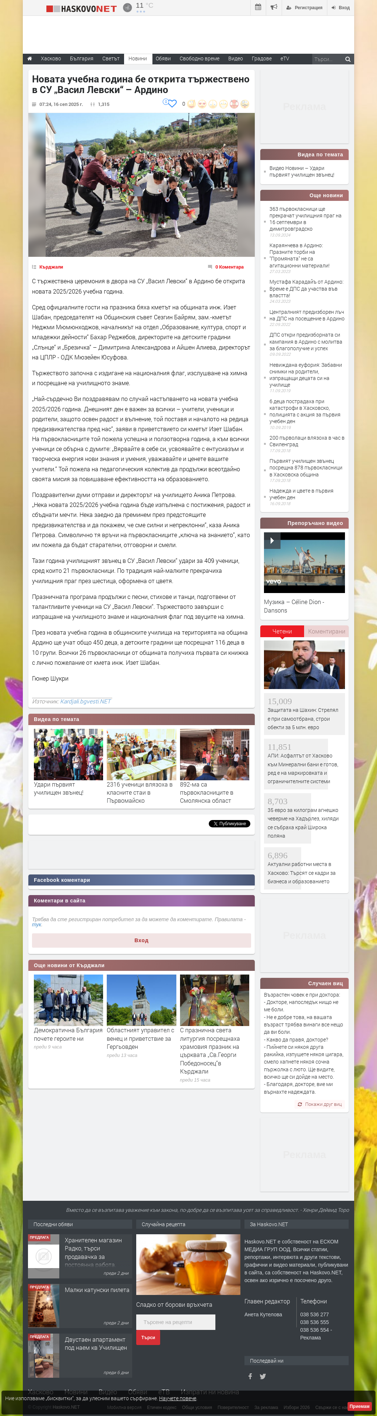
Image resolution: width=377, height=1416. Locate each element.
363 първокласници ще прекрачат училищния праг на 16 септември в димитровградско (305, 219)
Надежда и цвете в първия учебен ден (301, 494)
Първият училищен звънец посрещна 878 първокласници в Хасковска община (305, 467)
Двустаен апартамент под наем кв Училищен (96, 1343)
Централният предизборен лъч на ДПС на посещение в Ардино (307, 315)
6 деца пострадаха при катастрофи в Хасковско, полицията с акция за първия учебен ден (305, 411)
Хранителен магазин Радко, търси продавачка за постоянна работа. (93, 1252)
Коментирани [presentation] (326, 631)
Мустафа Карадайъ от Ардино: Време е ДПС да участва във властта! (306, 288)
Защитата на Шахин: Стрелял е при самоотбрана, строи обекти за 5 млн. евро (303, 718)
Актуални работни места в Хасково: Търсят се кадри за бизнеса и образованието (302, 872)
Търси (148, 1337)
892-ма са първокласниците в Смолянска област (206, 792)
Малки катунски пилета (97, 1289)
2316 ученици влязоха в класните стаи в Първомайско (140, 792)
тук (36, 924)
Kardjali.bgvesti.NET (85, 701)
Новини (137, 58)
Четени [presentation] (282, 631)
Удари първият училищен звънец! (59, 788)
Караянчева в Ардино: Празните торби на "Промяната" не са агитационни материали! (299, 255)
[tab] (282, 633)
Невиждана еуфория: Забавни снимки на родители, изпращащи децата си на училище (305, 374)
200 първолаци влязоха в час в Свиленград (307, 441)
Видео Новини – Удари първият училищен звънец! (301, 171)
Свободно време (199, 58)
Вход (141, 940)
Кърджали (51, 266)
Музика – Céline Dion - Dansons (294, 606)
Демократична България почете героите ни (68, 1034)
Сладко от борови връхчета (174, 1304)
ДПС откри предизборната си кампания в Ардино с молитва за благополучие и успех (305, 341)
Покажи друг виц (320, 1104)
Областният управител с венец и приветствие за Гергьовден (140, 1038)
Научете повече (177, 1398)
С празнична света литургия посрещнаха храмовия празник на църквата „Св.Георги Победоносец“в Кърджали (210, 1050)
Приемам (360, 1406)
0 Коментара (229, 266)
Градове (262, 58)
